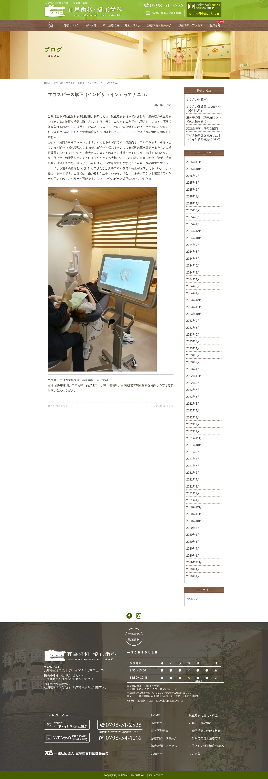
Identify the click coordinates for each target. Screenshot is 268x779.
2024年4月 (193, 279)
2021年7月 (193, 465)
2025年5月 (193, 196)
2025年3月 (193, 210)
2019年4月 (193, 569)
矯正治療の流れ (202, 723)
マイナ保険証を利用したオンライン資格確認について (203, 137)
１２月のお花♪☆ (197, 99)
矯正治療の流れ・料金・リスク (122, 25)
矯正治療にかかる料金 (206, 730)
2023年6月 (193, 334)
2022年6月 (193, 396)
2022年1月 (193, 431)
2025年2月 (193, 217)
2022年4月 (193, 410)
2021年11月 (194, 438)
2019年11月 (194, 562)
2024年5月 (193, 272)
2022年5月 (193, 403)
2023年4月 (193, 348)
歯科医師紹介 (159, 730)
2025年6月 (193, 189)
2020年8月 (193, 527)
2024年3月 (193, 286)
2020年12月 (194, 507)
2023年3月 (193, 355)
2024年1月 (193, 293)
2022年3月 (193, 417)
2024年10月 (194, 238)
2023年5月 (193, 341)
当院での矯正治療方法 (206, 738)
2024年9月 (193, 244)
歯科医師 (91, 25)
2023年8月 (193, 327)
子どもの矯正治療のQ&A (208, 745)
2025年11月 (194, 161)
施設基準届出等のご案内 (202, 128)
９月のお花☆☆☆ (58, 405)
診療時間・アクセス (191, 25)
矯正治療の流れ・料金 (203, 715)
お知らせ (215, 25)
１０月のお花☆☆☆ (162, 405)
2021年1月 (193, 500)
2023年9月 (193, 320)
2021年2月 (193, 493)
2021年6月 (193, 472)
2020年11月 (194, 514)
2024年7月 (193, 258)
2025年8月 (193, 182)
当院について (71, 25)
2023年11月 (194, 307)
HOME (52, 25)
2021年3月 (193, 486)
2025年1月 (193, 224)
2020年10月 (194, 521)
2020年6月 (193, 534)
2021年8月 (193, 458)
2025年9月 (193, 175)
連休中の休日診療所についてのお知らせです (203, 119)
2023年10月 (194, 313)
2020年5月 (193, 541)
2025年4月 (193, 203)
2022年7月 (193, 389)
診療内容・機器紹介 (159, 25)
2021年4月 (193, 479)
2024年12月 (194, 231)
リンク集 (194, 753)
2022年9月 (193, 382)
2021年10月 (194, 445)
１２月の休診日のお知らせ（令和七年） (203, 108)
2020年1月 (193, 555)
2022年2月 (193, 424)
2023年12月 (194, 300)
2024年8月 (193, 251)
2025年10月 (194, 168)
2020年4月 (193, 548)
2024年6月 (193, 265)
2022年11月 (194, 375)
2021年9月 (193, 452)
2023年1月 (193, 369)
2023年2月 (193, 362)
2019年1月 (193, 576)
